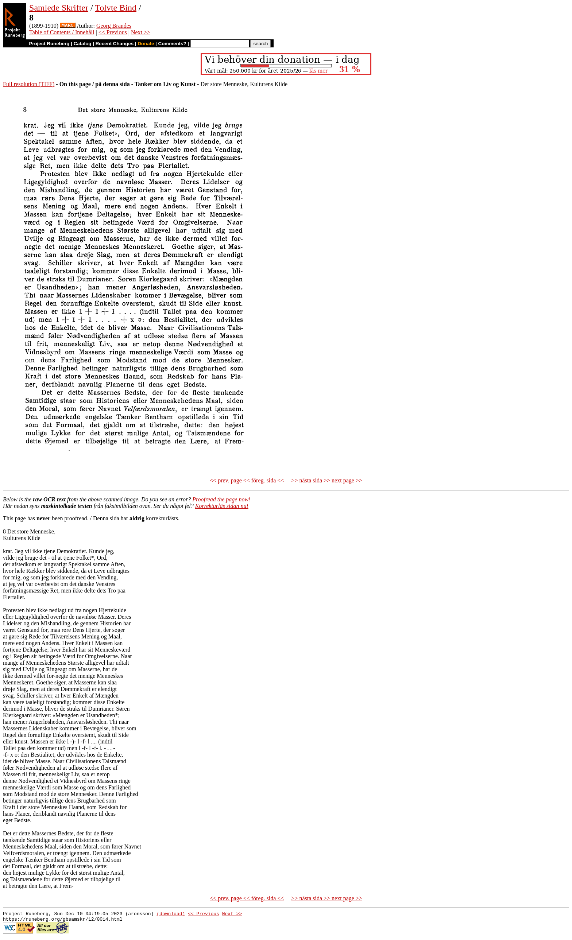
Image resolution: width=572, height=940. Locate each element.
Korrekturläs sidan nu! (221, 506)
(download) (170, 914)
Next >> (140, 32)
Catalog (83, 43)
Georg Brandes (113, 26)
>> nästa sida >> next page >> (326, 480)
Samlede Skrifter (58, 7)
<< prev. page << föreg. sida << (247, 480)
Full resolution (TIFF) (28, 84)
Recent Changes (115, 43)
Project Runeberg (49, 43)
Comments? (172, 43)
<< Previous (112, 32)
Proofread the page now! (221, 499)
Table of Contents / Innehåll (61, 32)
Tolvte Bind (115, 7)
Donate (146, 43)
